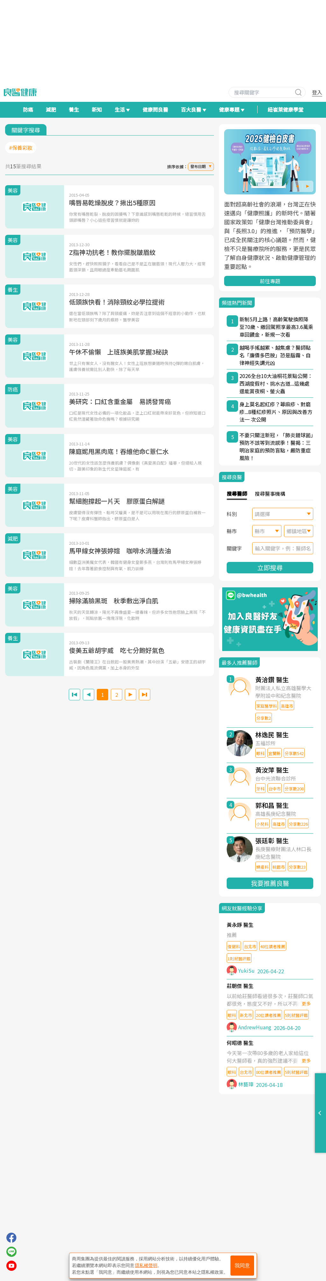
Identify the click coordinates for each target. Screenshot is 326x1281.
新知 (97, 109)
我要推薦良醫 (270, 883)
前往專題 (270, 281)
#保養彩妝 (20, 147)
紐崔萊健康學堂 (285, 109)
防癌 (28, 109)
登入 (317, 92)
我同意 (242, 1265)
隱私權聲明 (146, 1265)
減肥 (51, 109)
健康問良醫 (155, 109)
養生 (74, 109)
